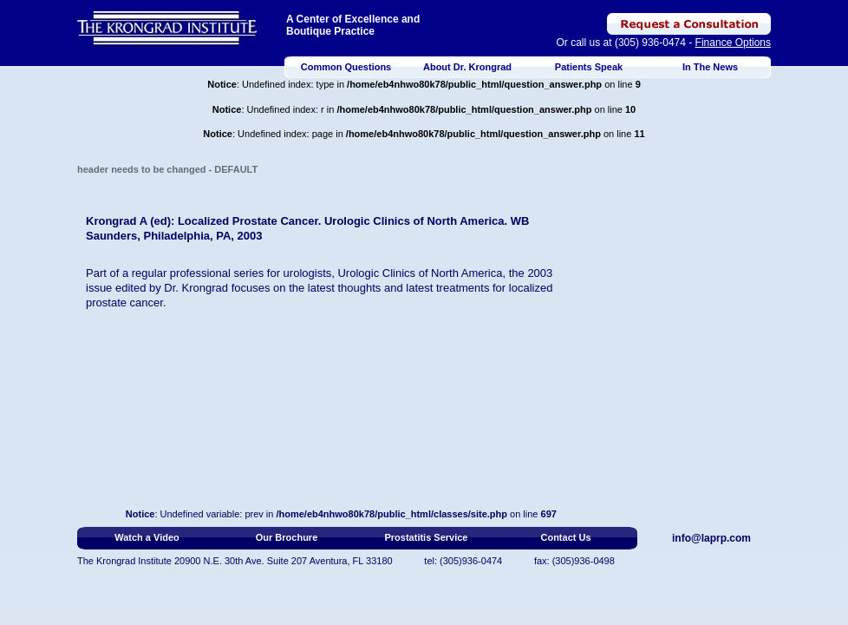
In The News (710, 67)
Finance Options (733, 42)
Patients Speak (589, 67)
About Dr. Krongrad (467, 67)
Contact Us (565, 537)
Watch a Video (146, 537)
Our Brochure (287, 537)
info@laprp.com (711, 538)
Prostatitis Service (426, 537)
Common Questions (346, 67)
